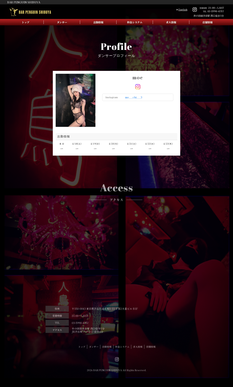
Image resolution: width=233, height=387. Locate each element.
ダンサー (62, 22)
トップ (25, 22)
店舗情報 (207, 22)
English (182, 9)
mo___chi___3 (133, 97)
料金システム (134, 22)
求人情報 (171, 22)
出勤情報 (98, 22)
